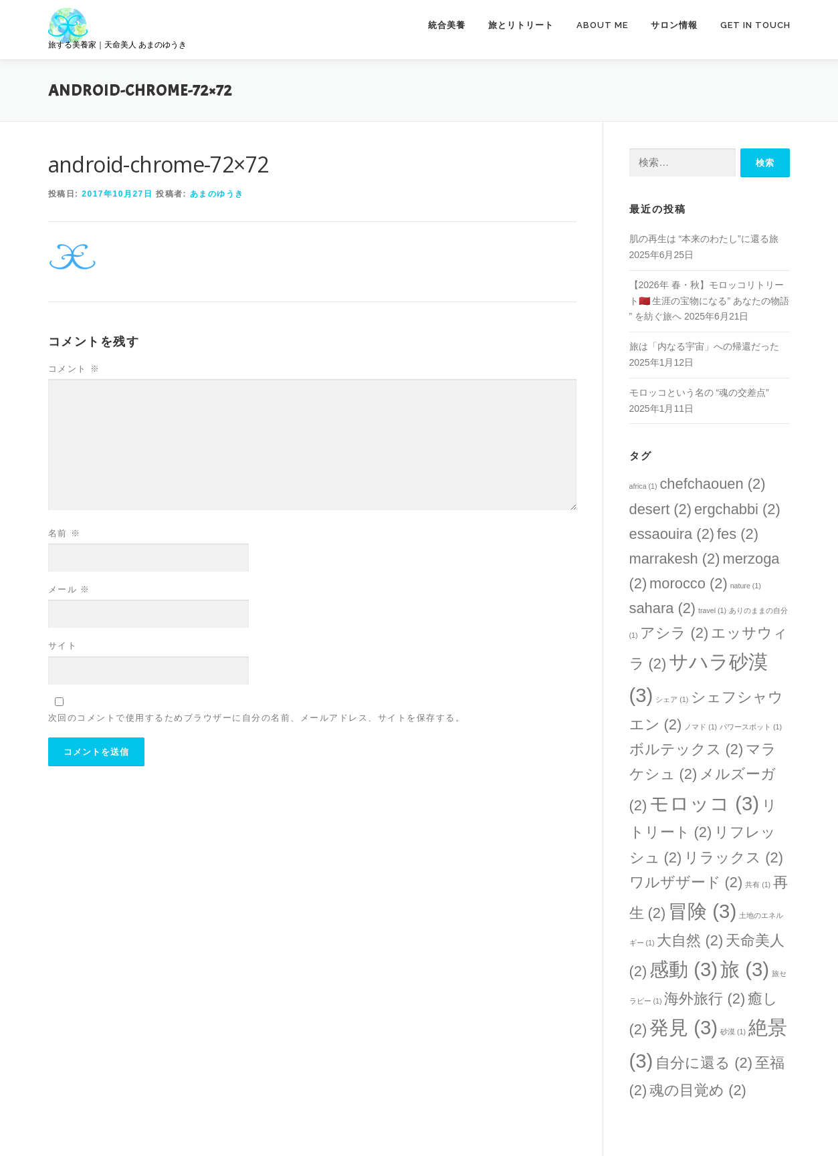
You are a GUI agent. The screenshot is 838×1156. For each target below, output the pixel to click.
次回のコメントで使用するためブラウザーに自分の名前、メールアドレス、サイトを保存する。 (256, 718)
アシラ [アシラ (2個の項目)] (674, 632)
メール (69, 589)
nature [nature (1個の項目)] (745, 586)
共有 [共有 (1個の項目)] (757, 885)
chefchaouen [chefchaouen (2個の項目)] (712, 483)
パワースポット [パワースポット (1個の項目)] (751, 727)
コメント (74, 369)
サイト (63, 646)
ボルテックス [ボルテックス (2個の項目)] (686, 749)
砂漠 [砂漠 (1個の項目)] (733, 1032)
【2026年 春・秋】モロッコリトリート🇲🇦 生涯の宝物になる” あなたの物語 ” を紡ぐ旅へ (709, 300)
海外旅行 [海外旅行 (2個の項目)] (704, 998)
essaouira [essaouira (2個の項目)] (672, 534)
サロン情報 (674, 25)
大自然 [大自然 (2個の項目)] (690, 940)
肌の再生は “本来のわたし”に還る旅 (703, 238)
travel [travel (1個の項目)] (712, 610)
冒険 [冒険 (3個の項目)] (702, 911)
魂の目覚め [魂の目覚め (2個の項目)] (697, 1090)
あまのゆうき (217, 194)
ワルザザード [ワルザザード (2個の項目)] (686, 882)
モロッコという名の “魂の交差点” (699, 392)
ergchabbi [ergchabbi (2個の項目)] (737, 509)
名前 (64, 533)
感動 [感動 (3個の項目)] (683, 969)
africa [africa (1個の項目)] (643, 486)
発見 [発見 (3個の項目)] (683, 1027)
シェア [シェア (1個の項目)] (671, 699)
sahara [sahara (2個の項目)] (662, 608)
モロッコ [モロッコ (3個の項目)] (704, 803)
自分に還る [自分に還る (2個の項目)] (703, 1062)
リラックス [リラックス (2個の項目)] (733, 857)
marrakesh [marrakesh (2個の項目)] (674, 558)
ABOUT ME (602, 25)
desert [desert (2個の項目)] (660, 509)
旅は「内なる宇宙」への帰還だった (704, 346)
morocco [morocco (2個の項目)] (688, 583)
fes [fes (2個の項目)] (737, 534)
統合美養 (446, 25)
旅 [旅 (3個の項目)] (744, 969)
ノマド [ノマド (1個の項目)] (700, 727)
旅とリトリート (521, 25)
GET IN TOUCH (755, 25)
